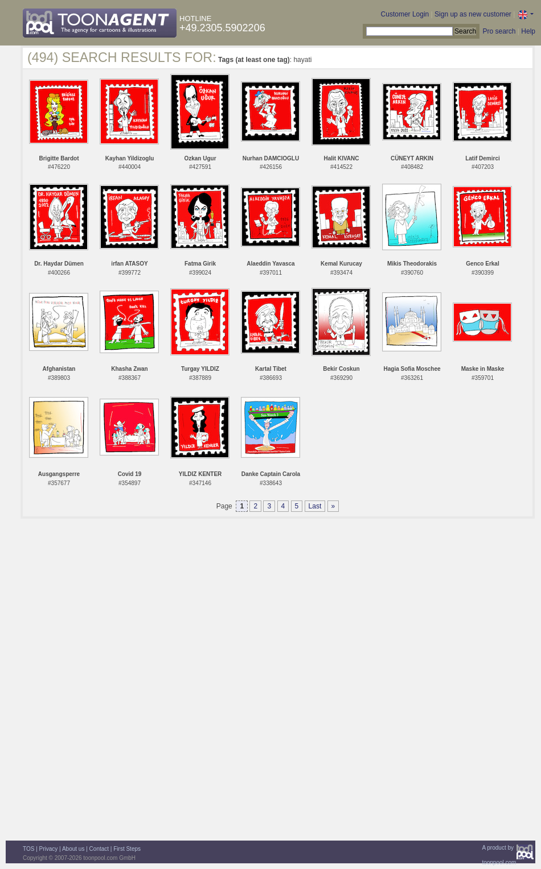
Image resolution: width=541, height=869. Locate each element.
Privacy (48, 849)
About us (73, 849)
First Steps (127, 849)
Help (528, 31)
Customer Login (405, 14)
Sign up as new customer (473, 14)
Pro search (498, 31)
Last (315, 506)
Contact (99, 849)
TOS (28, 849)
